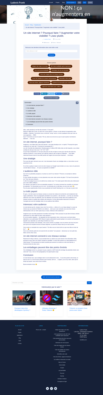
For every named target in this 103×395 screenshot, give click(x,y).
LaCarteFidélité (62, 370)
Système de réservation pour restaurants (63, 82)
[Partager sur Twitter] (51, 94)
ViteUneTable (62, 365)
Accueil (51, 2)
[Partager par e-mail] (58, 94)
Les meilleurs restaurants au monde (62, 359)
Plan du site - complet (41, 329)
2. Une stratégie (30, 108)
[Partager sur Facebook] (37, 94)
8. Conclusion (29, 124)
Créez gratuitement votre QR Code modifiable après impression (62, 334)
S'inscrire (51, 55)
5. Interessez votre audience (33, 116)
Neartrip (62, 376)
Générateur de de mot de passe (60, 70)
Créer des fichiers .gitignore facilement (39, 82)
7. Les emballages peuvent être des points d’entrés (39, 121)
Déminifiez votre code (65, 78)
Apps (79, 2)
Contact (90, 2)
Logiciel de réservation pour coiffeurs (51, 86)
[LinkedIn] (55, 388)
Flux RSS (65, 93)
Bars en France (62, 362)
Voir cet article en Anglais (51, 97)
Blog (63, 2)
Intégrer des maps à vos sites (40, 66)
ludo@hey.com (83, 339)
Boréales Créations (62, 378)
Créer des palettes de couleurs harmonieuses (44, 78)
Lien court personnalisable (41, 70)
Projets (57, 2)
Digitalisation (37, 25)
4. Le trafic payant (30, 113)
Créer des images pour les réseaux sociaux (51, 74)
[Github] (51, 388)
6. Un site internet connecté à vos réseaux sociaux (39, 119)
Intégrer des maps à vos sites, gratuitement (62, 330)
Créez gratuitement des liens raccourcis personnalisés (62, 339)
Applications (20, 335)
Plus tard (62, 373)
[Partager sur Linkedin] (44, 94)
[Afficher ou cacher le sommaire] (77, 103)
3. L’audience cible (31, 110)
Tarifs (84, 2)
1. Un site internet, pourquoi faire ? (35, 105)
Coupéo (62, 367)
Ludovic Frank (47, 39)
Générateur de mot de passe (62, 342)
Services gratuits (71, 2)
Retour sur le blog (51, 277)
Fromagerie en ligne (62, 381)
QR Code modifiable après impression (61, 66)
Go (89, 282)
